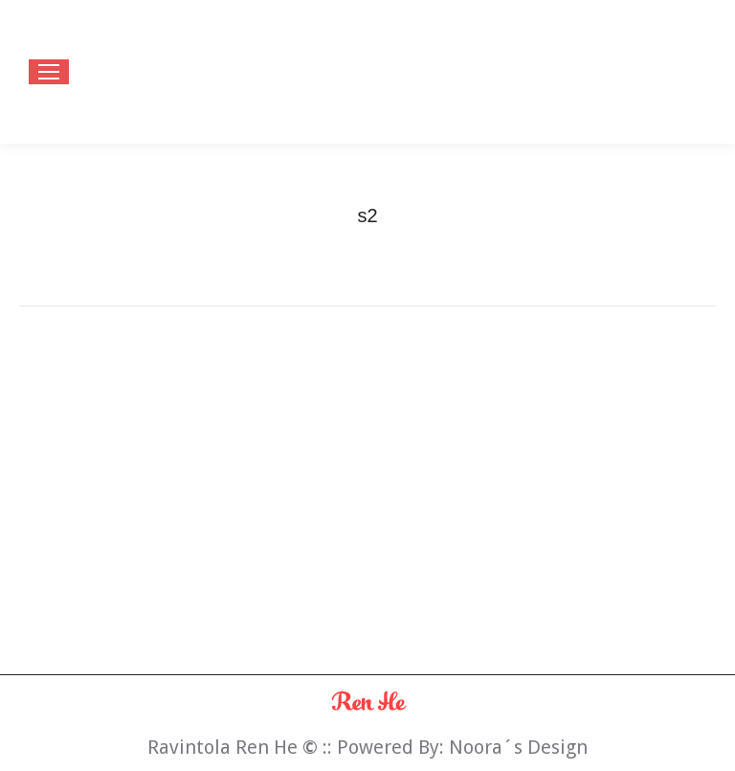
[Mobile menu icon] (49, 71)
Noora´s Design (518, 747)
